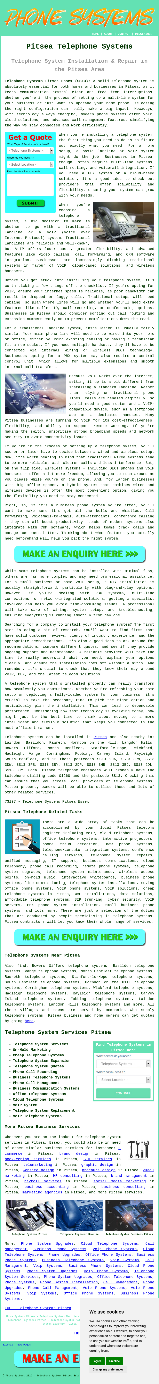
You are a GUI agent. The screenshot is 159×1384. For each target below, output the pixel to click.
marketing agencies (42, 1192)
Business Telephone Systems (73, 1260)
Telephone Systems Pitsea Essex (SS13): (47, 81)
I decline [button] (114, 1361)
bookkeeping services (28, 1159)
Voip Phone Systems (115, 1249)
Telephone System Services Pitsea (58, 1032)
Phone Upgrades (64, 1255)
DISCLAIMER (143, 34)
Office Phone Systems (108, 1255)
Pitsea (100, 737)
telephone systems (101, 1004)
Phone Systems (20, 1282)
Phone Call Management (52, 1288)
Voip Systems (124, 1260)
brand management (129, 1176)
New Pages (24, 1344)
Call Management (120, 1282)
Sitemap (8, 1344)
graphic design (97, 1165)
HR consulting (67, 1176)
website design (38, 1170)
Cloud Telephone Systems (109, 1244)
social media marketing (120, 1181)
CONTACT (124, 34)
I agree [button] (97, 1361)
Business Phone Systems (59, 1249)
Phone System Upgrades (47, 1244)
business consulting (123, 1187)
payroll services (43, 1181)
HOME (95, 34)
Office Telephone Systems (124, 1277)
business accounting (46, 1187)
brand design (74, 1154)
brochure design (99, 1170)
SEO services (98, 1159)
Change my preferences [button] (108, 1369)
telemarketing (37, 1165)
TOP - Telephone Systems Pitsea (38, 1308)
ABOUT (108, 34)
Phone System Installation (69, 1282)
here (29, 1021)
